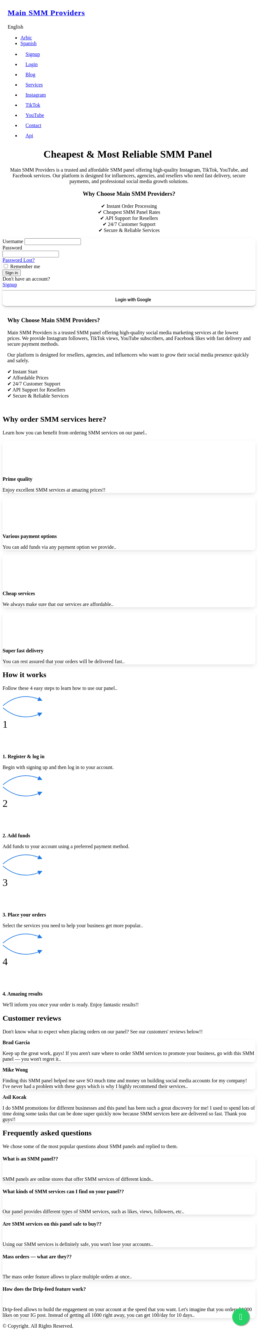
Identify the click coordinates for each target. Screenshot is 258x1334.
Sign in (11, 272)
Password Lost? (19, 260)
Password (12, 247)
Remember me (25, 266)
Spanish (28, 43)
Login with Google (133, 299)
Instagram (35, 95)
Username (13, 241)
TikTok (32, 105)
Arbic (26, 37)
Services (34, 84)
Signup (32, 54)
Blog (30, 74)
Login (31, 64)
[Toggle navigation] (246, 12)
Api (29, 135)
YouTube (34, 115)
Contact (33, 125)
